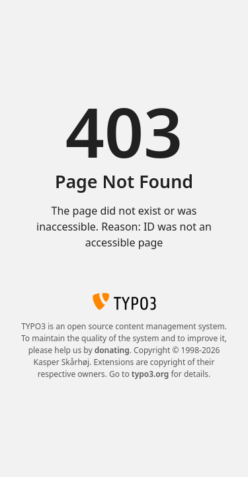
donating (112, 350)
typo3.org (150, 374)
